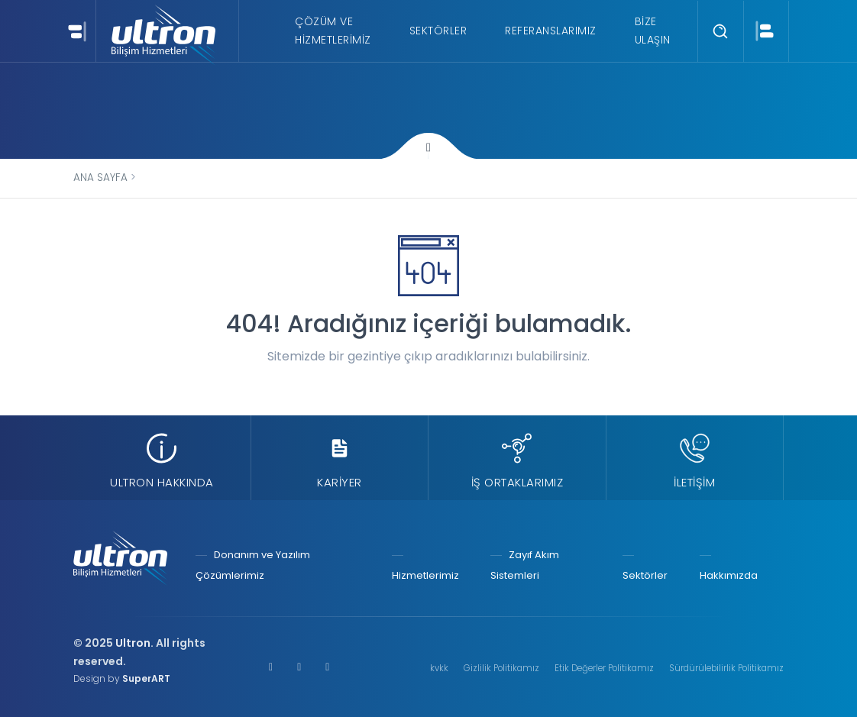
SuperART (146, 678)
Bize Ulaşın (653, 30)
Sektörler (438, 30)
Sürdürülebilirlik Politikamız (726, 668)
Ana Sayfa (100, 177)
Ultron (132, 643)
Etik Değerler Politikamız (604, 668)
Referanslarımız (551, 30)
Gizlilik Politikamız (501, 668)
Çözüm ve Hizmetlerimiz (333, 30)
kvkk (439, 668)
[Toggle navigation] (75, 31)
